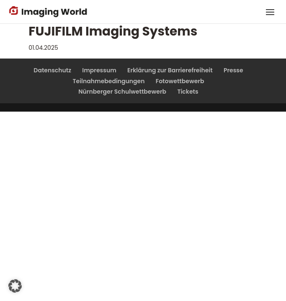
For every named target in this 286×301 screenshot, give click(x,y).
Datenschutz (52, 70)
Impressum (99, 70)
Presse (233, 70)
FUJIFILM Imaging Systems (112, 31)
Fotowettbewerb (180, 81)
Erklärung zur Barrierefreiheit (170, 70)
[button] (15, 286)
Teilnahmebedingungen (108, 81)
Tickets (187, 91)
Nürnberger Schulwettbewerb (122, 91)
